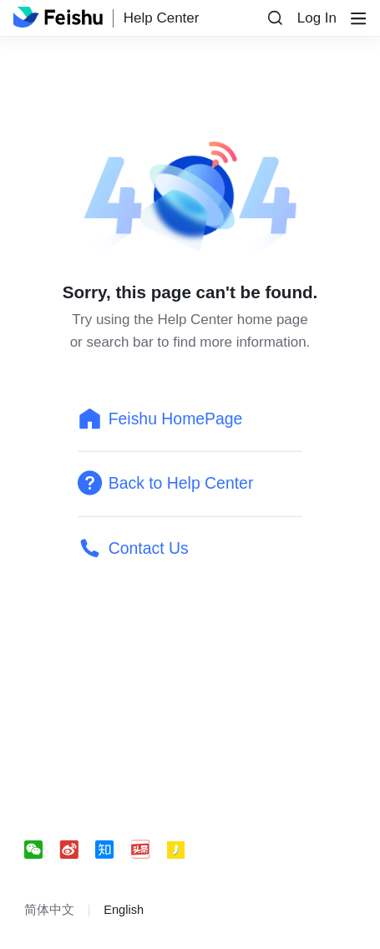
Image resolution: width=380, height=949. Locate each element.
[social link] (42, 850)
